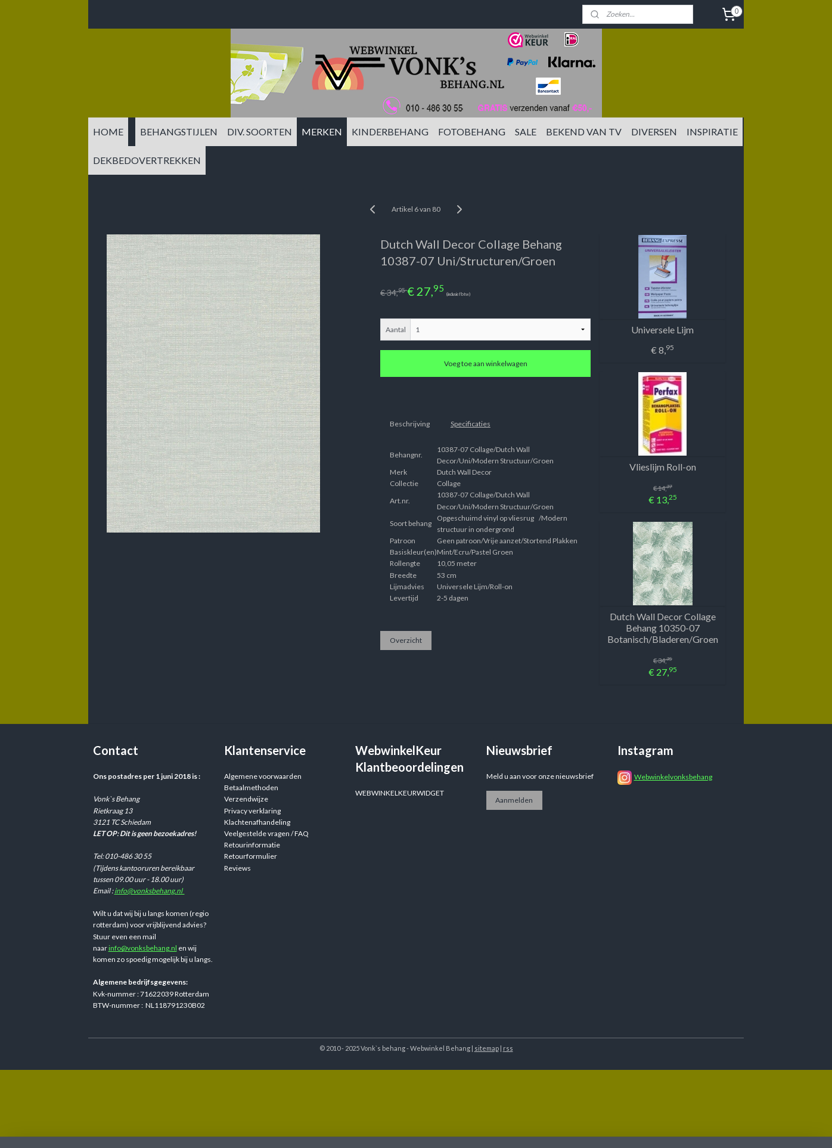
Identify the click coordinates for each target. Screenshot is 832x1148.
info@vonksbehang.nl (149, 890)
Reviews (237, 868)
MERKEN (322, 131)
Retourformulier (250, 856)
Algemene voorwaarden (263, 776)
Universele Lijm (662, 329)
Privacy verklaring (252, 810)
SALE (525, 131)
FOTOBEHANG (471, 131)
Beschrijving (410, 423)
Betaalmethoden (251, 787)
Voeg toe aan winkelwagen (485, 363)
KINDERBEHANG (390, 131)
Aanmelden (514, 800)
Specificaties (470, 423)
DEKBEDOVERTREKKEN (147, 160)
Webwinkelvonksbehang (673, 776)
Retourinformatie (252, 844)
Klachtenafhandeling (257, 822)
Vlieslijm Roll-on (662, 466)
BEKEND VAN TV (584, 131)
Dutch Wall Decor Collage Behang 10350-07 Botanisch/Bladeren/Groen (662, 628)
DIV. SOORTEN (259, 131)
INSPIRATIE (712, 131)
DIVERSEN (654, 131)
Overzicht (406, 640)
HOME (108, 131)
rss (508, 1048)
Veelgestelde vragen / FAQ (266, 833)
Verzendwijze (246, 798)
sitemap (486, 1048)
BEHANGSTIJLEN (179, 131)
